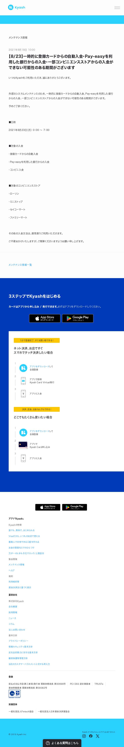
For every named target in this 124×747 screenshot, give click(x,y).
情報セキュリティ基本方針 (21, 647)
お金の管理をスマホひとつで (22, 548)
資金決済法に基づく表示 (20, 587)
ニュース (12, 618)
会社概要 (13, 607)
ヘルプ (12, 570)
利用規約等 (14, 582)
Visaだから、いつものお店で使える (24, 536)
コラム (11, 624)
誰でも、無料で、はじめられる (22, 530)
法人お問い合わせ (17, 630)
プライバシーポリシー (18, 641)
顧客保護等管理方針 (18, 658)
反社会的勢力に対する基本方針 (23, 652)
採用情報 (13, 612)
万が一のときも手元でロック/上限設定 (26, 553)
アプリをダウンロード (39, 366)
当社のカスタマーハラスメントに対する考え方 (29, 664)
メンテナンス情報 (16, 565)
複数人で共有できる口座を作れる (24, 542)
